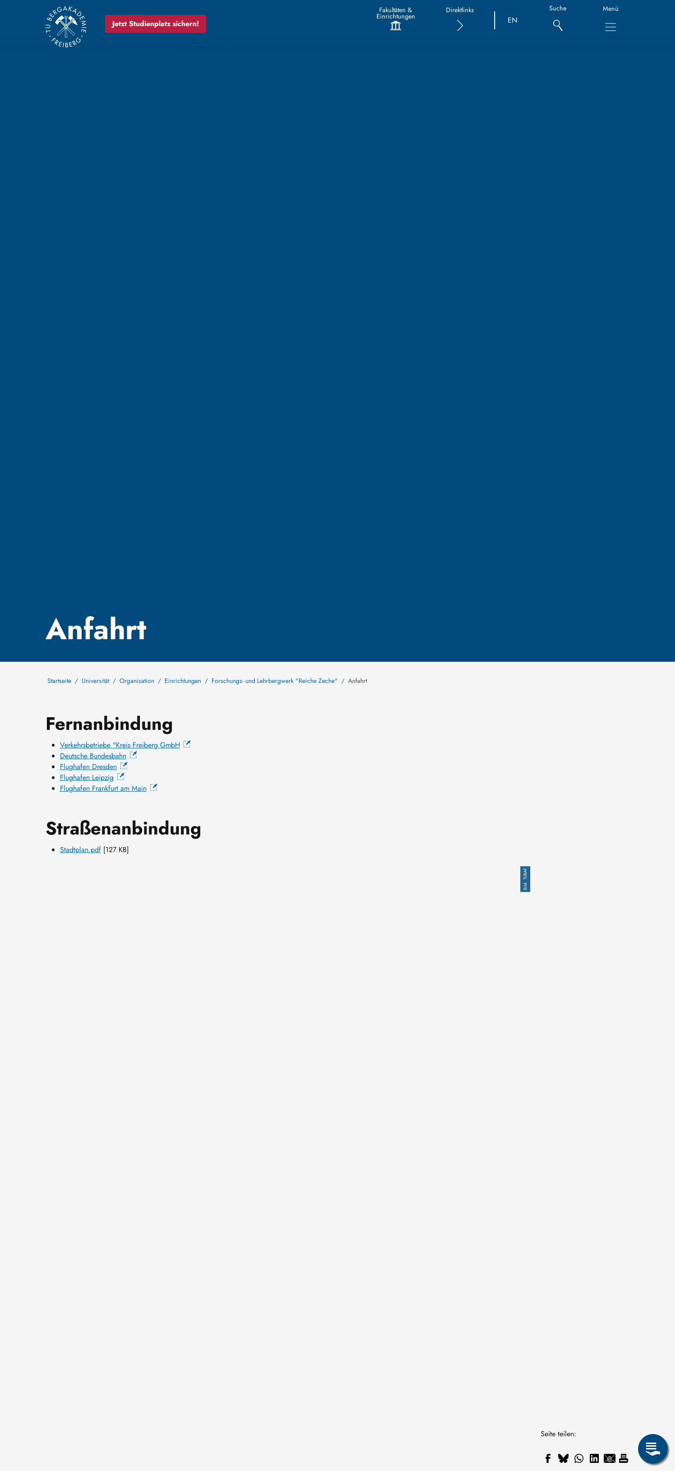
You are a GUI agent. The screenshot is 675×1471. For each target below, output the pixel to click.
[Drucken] (623, 1458)
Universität (95, 680)
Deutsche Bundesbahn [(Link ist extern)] (98, 756)
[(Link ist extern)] (125, 745)
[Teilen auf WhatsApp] (579, 1458)
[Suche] (558, 20)
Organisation (136, 680)
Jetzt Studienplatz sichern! (155, 23)
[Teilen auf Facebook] (548, 1458)
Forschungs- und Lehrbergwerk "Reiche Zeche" (274, 680)
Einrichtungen (183, 680)
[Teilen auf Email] (609, 1458)
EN (512, 20)
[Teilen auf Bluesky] (563, 1458)
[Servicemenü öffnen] (653, 1449)
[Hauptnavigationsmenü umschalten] (610, 27)
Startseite (59, 680)
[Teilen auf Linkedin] (594, 1458)
